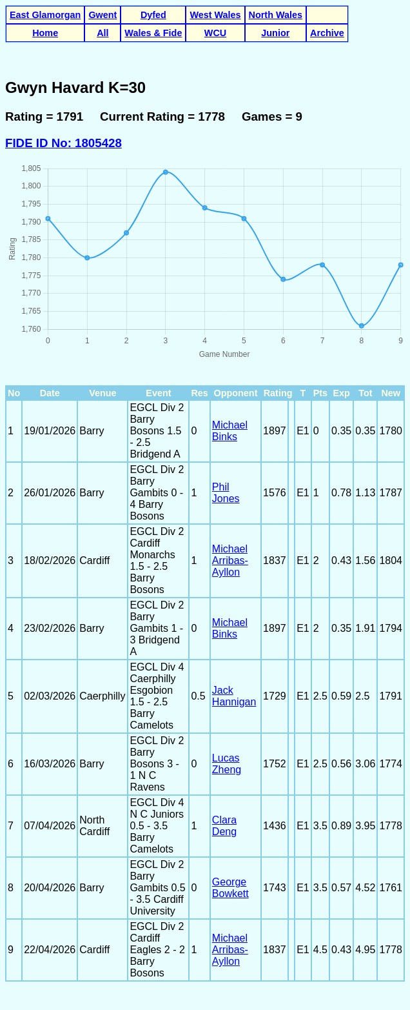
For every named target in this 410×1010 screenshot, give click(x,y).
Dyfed (153, 15)
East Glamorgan (45, 15)
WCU (215, 33)
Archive (327, 33)
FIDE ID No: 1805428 (63, 143)
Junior (275, 33)
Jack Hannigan (234, 696)
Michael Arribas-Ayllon (230, 560)
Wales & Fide (153, 33)
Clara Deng (224, 825)
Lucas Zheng (226, 763)
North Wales (275, 15)
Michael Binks (230, 430)
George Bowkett (230, 887)
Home (45, 33)
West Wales (215, 15)
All (102, 33)
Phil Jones (226, 492)
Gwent (102, 15)
